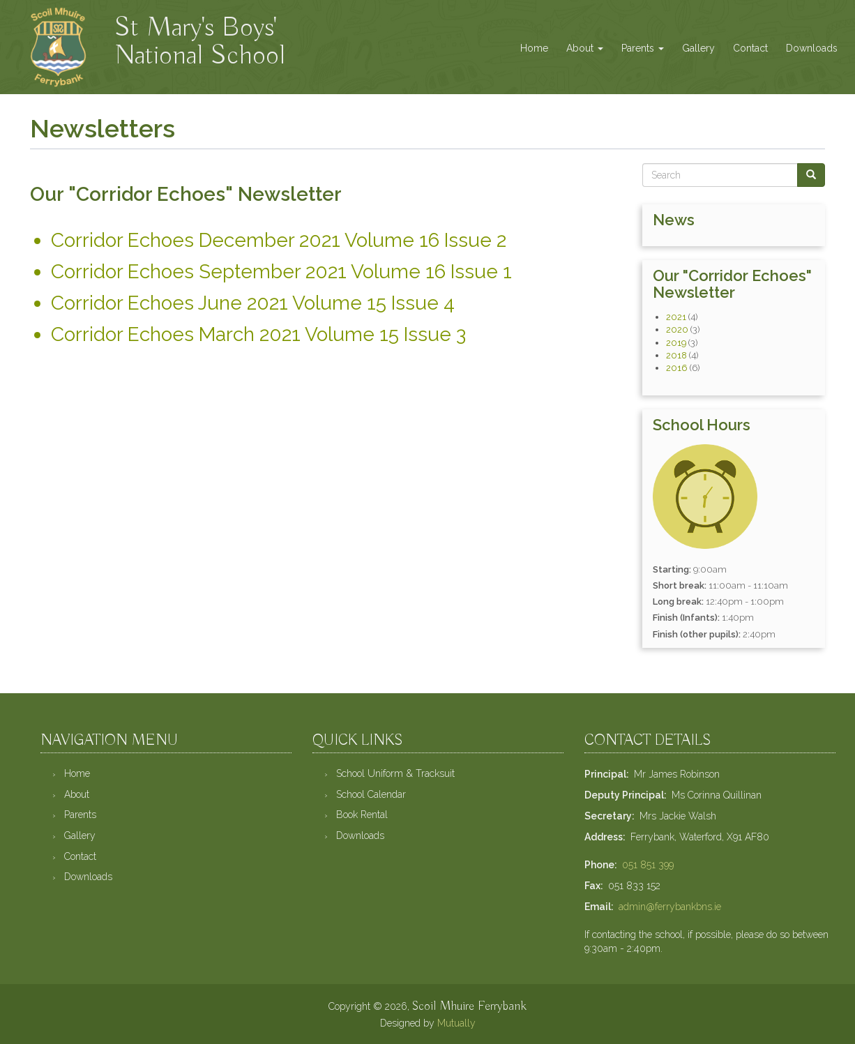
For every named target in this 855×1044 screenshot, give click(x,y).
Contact (750, 48)
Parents (642, 48)
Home (534, 48)
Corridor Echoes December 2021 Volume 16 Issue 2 (278, 240)
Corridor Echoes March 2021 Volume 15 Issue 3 (258, 334)
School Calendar (371, 794)
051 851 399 (648, 864)
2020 (677, 329)
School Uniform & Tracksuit (395, 773)
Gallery (698, 48)
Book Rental (362, 814)
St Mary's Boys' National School (199, 26)
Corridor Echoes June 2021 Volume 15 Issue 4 (253, 303)
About (584, 48)
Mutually (456, 1023)
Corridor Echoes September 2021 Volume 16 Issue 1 (281, 271)
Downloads (812, 48)
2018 (676, 355)
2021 (676, 317)
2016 (677, 368)
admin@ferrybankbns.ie (670, 906)
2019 (676, 343)
